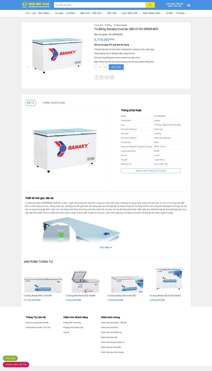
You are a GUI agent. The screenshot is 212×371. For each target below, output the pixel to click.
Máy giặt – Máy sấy (91, 13)
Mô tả (30, 103)
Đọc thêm (105, 247)
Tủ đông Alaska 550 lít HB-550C (121, 295)
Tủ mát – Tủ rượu (176, 13)
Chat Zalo (10, 358)
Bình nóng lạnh (152, 13)
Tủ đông (108, 25)
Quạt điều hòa (130, 13)
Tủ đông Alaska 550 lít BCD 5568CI (165, 295)
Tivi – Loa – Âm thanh (38, 13)
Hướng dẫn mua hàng (72, 322)
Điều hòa (112, 13)
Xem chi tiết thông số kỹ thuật (151, 171)
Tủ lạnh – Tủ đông (66, 13)
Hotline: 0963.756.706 (15, 364)
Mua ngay (116, 67)
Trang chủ (98, 25)
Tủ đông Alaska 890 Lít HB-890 (38, 295)
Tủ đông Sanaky (120, 25)
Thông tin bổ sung (53, 103)
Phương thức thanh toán (73, 327)
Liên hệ (66, 332)
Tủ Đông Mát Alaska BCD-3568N (80, 295)
